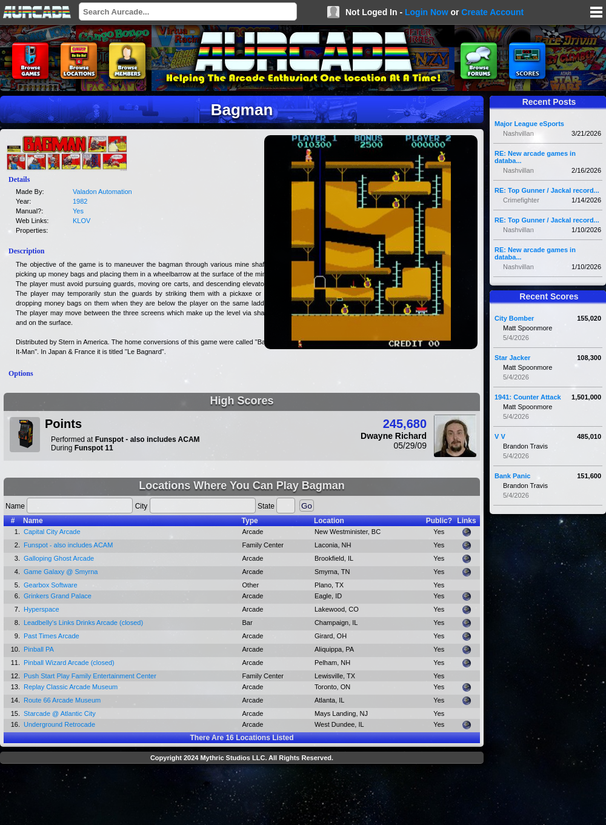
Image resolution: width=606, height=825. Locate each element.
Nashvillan (518, 133)
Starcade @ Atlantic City (60, 713)
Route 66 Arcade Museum (62, 700)
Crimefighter (521, 200)
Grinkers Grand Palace (58, 596)
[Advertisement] (241, 796)
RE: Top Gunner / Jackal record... (546, 190)
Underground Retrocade (59, 724)
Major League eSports (529, 123)
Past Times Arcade (51, 636)
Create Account (492, 12)
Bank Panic (512, 475)
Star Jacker (512, 357)
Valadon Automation (102, 191)
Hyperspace (41, 609)
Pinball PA (39, 649)
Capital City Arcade (52, 531)
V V (499, 436)
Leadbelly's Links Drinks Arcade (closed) (83, 622)
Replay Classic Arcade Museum (71, 686)
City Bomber (514, 318)
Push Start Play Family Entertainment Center (90, 676)
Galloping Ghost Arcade (59, 558)
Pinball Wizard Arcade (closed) (69, 662)
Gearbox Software (51, 585)
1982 (80, 201)
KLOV (81, 220)
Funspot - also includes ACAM (68, 545)
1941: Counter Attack (527, 397)
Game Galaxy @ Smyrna (61, 571)
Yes (78, 211)
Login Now (426, 12)
